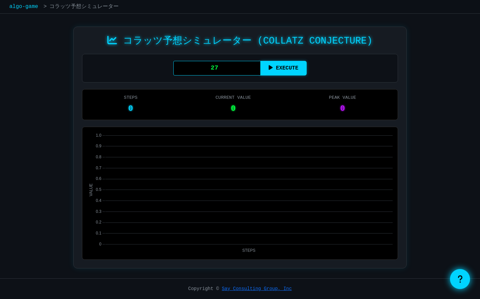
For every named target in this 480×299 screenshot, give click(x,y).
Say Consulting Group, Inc (257, 288)
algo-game (23, 7)
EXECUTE (283, 68)
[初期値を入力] (217, 68)
